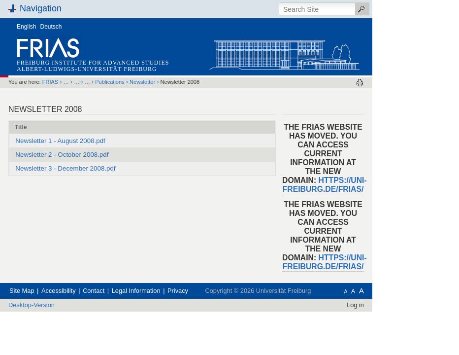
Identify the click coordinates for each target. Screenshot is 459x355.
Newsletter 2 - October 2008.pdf (94, 154)
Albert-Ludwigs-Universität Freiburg (119, 69)
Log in (387, 305)
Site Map (54, 290)
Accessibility (91, 290)
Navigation (73, 8)
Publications (142, 82)
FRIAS (83, 82)
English (58, 26)
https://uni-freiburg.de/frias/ (357, 184)
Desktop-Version (64, 305)
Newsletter (175, 82)
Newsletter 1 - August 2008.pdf (92, 140)
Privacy (210, 290)
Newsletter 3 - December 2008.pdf (98, 168)
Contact (126, 290)
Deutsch (84, 26)
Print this (392, 82)
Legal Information (168, 290)
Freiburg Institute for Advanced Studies (125, 62)
